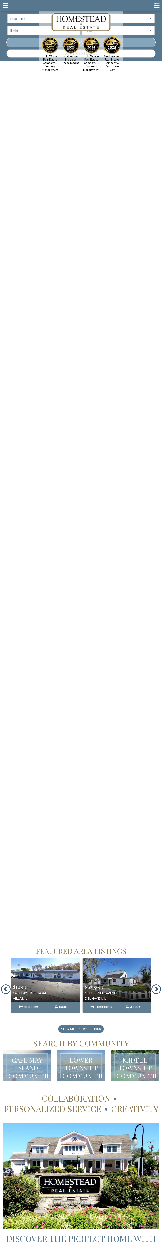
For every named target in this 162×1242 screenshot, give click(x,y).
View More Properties (81, 1029)
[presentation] (6, 989)
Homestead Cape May (81, 22)
